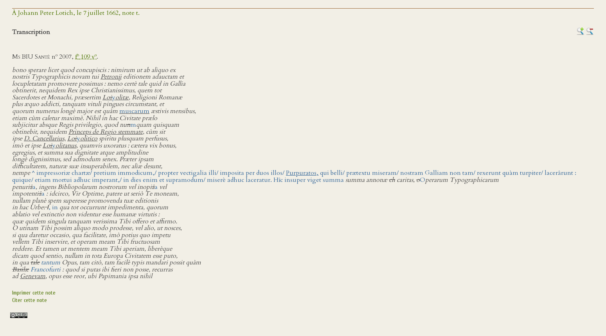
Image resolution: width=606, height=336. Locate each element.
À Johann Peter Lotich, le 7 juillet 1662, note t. (76, 13)
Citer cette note (29, 300)
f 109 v (86, 56)
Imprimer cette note (34, 292)
